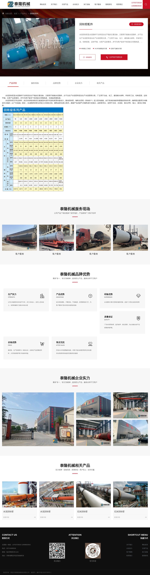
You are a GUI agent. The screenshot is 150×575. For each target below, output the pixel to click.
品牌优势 (57, 83)
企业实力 (78, 83)
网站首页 (145, 545)
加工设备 (145, 552)
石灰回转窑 (82, 511)
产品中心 (23, 13)
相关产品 (100, 83)
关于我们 (129, 545)
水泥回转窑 (8, 511)
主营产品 (145, 548)
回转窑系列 (34, 13)
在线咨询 (87, 57)
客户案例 (19, 254)
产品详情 (13, 83)
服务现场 (35, 83)
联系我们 (129, 555)
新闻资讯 (145, 555)
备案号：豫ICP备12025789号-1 (41, 572)
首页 (15, 13)
